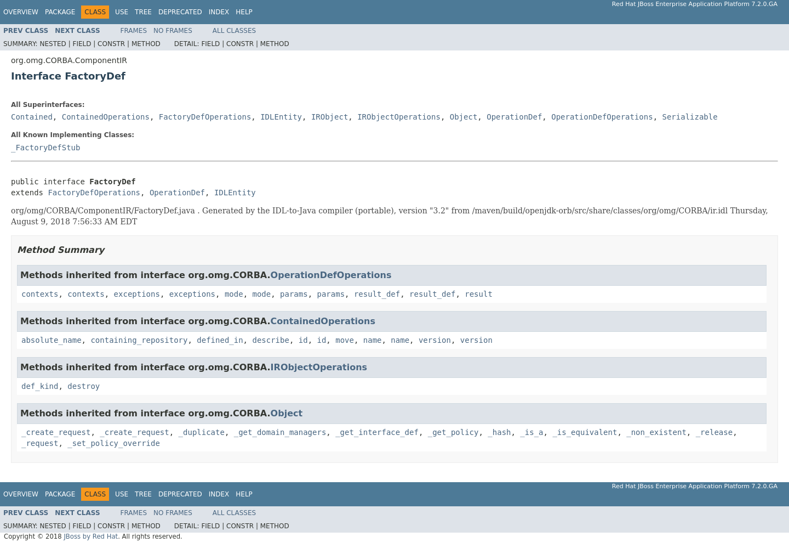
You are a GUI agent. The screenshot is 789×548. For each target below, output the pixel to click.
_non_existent (656, 432)
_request (39, 443)
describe (270, 340)
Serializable (690, 116)
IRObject (329, 116)
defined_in (220, 340)
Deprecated (180, 12)
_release (714, 432)
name (372, 340)
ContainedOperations (106, 116)
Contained (32, 116)
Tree (143, 12)
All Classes (234, 31)
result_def (377, 294)
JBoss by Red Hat (91, 536)
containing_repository (138, 340)
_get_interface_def (377, 432)
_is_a (531, 432)
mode (234, 294)
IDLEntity (281, 116)
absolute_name (51, 340)
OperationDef (514, 116)
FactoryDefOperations (205, 116)
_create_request (55, 432)
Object (464, 116)
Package (60, 12)
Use (121, 12)
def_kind (39, 386)
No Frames (172, 31)
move (344, 340)
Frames (134, 31)
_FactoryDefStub (45, 147)
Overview (20, 12)
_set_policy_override (113, 443)
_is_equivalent (584, 432)
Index (219, 12)
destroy (83, 386)
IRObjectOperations (399, 116)
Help (244, 12)
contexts (39, 294)
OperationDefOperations (602, 116)
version (435, 340)
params (294, 294)
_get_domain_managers (280, 432)
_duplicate (202, 432)
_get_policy (453, 432)
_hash (499, 432)
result (479, 294)
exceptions (137, 294)
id (303, 340)
